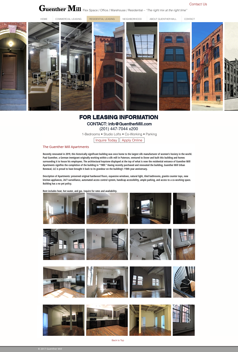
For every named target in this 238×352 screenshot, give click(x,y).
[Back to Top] (118, 340)
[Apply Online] (132, 140)
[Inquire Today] (106, 140)
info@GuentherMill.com (130, 124)
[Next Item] (189, 208)
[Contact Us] (198, 4)
